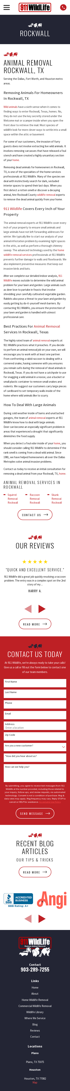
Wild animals (11, 107)
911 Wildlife (13, 208)
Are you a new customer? (19, 745)
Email (8, 713)
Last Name (11, 692)
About (34, 993)
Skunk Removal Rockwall (57, 498)
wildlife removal (46, 194)
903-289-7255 (35, 969)
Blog (35, 1024)
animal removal (41, 340)
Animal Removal (47, 326)
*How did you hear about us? (21, 756)
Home (35, 987)
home (16, 160)
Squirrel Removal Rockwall (13, 498)
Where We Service (35, 1018)
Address (10, 724)
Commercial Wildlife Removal (35, 1006)
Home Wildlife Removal (35, 1000)
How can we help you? (17, 766)
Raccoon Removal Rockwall (35, 498)
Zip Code (10, 734)
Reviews (35, 1030)
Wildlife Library (34, 1012)
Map (34, 1082)
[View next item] (42, 609)
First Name (11, 681)
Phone (8, 702)
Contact (35, 1036)
